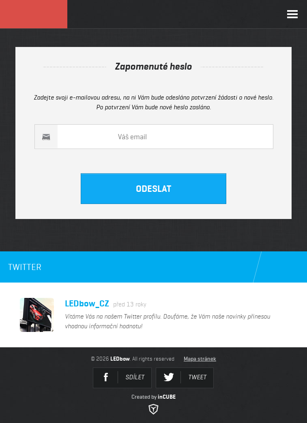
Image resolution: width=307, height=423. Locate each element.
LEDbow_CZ (105, 303)
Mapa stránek (200, 358)
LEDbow (33, 14)
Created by (153, 403)
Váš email (43, 136)
